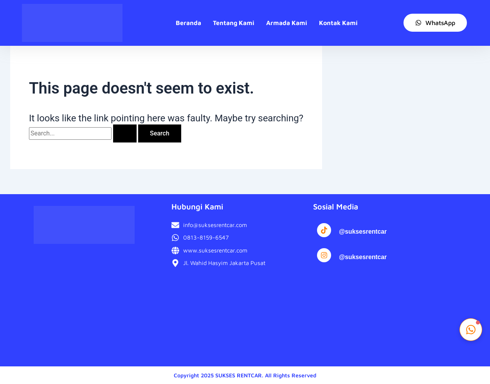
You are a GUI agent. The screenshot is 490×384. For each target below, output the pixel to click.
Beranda (188, 22)
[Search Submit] (125, 133)
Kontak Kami (338, 22)
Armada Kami (286, 22)
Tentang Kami (233, 22)
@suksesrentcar (363, 231)
